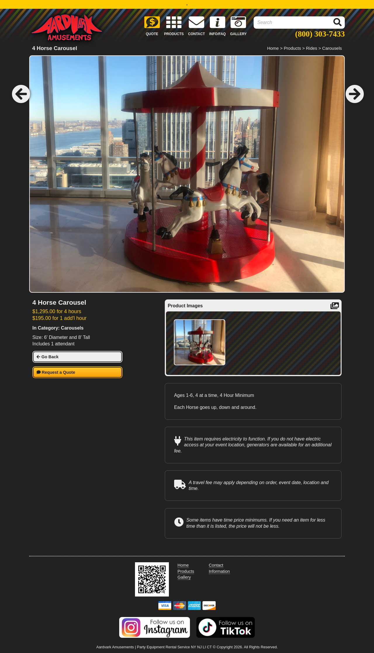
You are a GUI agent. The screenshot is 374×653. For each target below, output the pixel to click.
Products (292, 48)
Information (219, 571)
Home (273, 48)
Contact (216, 565)
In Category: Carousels (58, 327)
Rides (311, 48)
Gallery (184, 577)
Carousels (332, 48)
